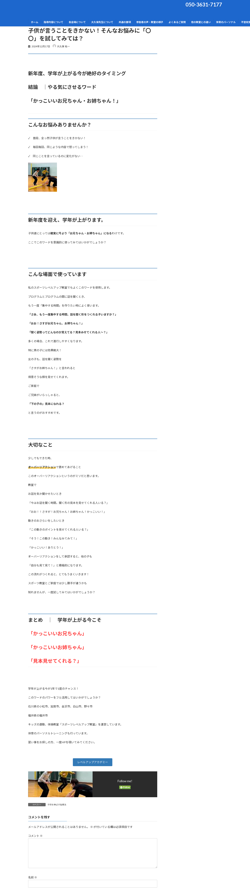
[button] (92, 762)
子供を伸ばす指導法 (56, 804)
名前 (32, 877)
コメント (35, 835)
